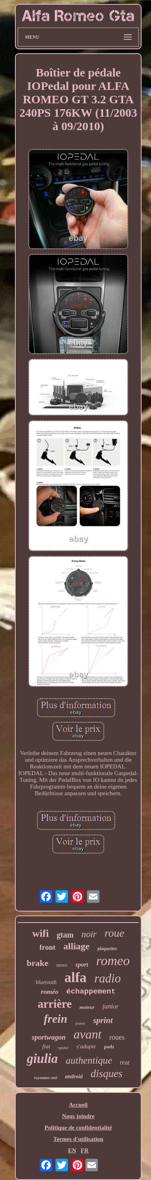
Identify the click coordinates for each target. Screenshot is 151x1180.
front (47, 947)
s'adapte (86, 1046)
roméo (49, 991)
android (74, 1076)
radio (107, 978)
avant (87, 1034)
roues (117, 1037)
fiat (46, 1046)
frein (55, 1018)
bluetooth (46, 982)
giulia (42, 1058)
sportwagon (49, 1037)
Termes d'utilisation (78, 1139)
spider (63, 1047)
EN (72, 1150)
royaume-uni (45, 1077)
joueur (80, 1023)
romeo (113, 960)
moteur (86, 1007)
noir (88, 934)
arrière (55, 1003)
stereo (62, 965)
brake (37, 963)
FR (84, 1150)
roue (114, 933)
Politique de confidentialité (78, 1127)
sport (82, 964)
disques (106, 1073)
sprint (103, 1020)
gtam (65, 934)
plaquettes (107, 948)
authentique (89, 1060)
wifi (40, 933)
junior (111, 1006)
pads (109, 1047)
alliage (76, 946)
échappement (90, 991)
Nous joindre (78, 1116)
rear (125, 1062)
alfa (75, 977)
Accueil (78, 1105)
